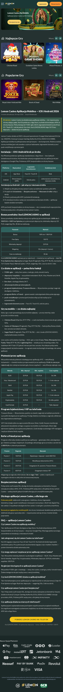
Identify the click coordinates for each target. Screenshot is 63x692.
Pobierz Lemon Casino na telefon (31, 619)
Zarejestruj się (14, 22)
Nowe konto (55, 4)
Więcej (51, 38)
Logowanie (42, 4)
